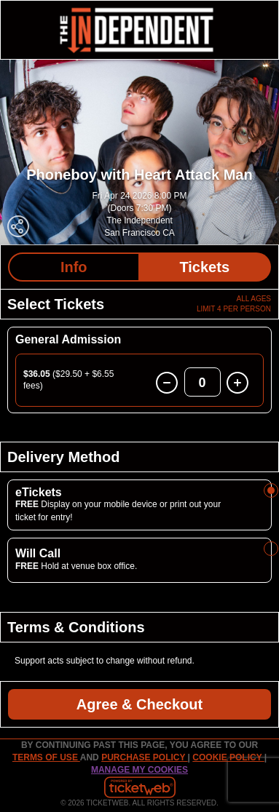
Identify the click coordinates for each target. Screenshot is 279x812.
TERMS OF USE (46, 757)
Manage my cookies (139, 770)
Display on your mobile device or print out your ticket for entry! (118, 510)
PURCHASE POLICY (144, 757)
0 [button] (202, 382)
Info (73, 267)
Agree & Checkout (139, 704)
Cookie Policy (228, 757)
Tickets (204, 267)
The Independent (139, 220)
